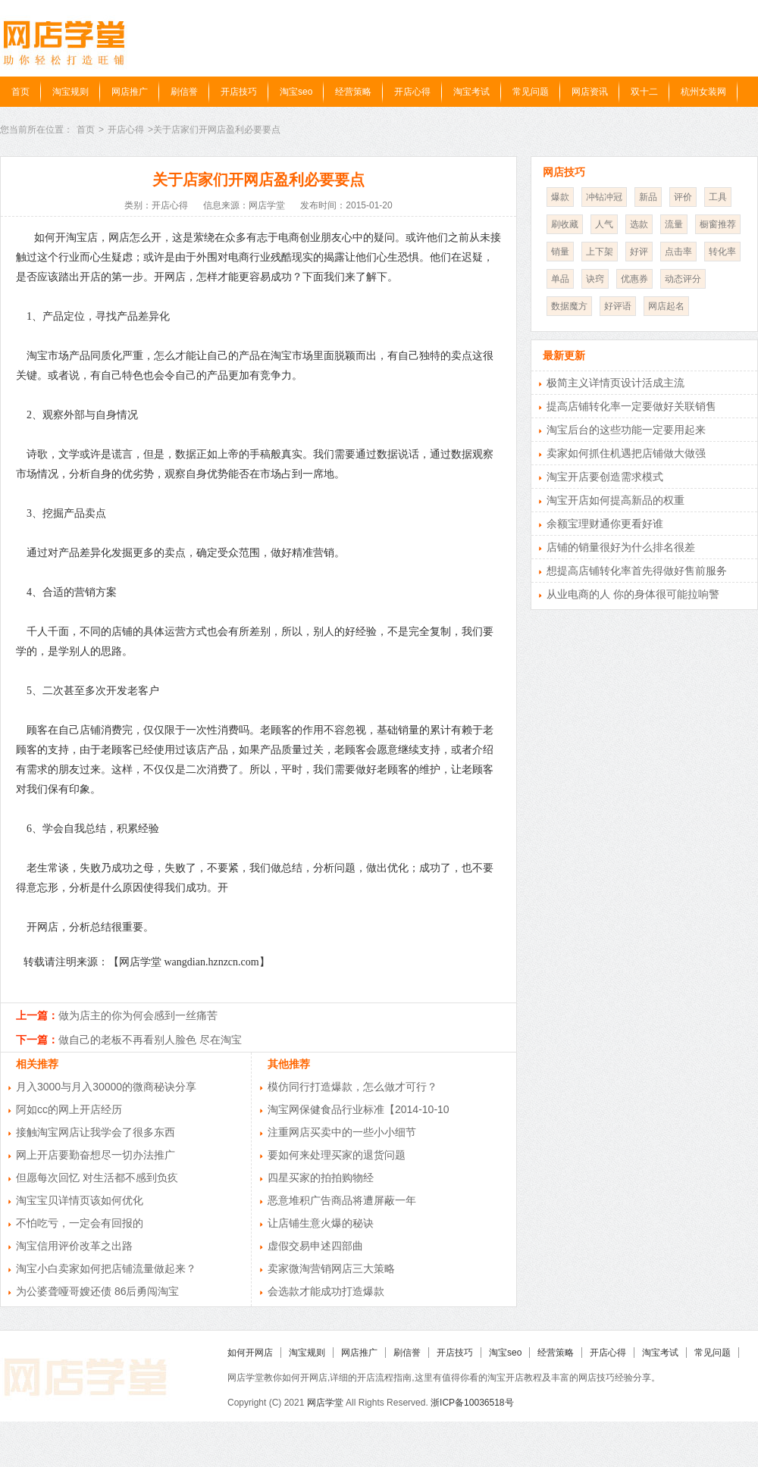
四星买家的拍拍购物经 (321, 1177)
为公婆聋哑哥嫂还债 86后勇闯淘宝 (97, 1291)
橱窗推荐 (718, 224)
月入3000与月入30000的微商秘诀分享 (106, 1087)
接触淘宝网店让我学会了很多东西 (95, 1132)
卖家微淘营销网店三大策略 (331, 1268)
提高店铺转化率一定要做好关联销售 (631, 406)
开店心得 (412, 91)
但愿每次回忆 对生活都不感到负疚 (97, 1177)
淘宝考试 (471, 91)
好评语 (617, 306)
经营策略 (353, 91)
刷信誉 (184, 91)
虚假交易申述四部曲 (315, 1246)
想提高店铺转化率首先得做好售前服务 (637, 571)
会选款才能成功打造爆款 (326, 1291)
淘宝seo (296, 91)
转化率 (722, 251)
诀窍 (595, 279)
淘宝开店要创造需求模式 (605, 477)
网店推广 (129, 91)
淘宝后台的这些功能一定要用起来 (626, 430)
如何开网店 (250, 1352)
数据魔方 (569, 306)
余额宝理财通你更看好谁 (605, 524)
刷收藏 (564, 224)
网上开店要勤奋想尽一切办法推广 (95, 1155)
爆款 (560, 197)
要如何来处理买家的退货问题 (337, 1155)
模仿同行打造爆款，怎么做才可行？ (352, 1087)
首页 (20, 91)
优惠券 (634, 279)
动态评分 (683, 279)
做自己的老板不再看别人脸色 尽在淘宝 (150, 1040)
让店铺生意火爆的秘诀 (321, 1223)
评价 (683, 197)
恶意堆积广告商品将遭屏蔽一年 (342, 1200)
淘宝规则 (70, 91)
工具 (718, 197)
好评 (639, 251)
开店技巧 (239, 91)
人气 (604, 224)
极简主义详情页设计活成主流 (615, 383)
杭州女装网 (703, 91)
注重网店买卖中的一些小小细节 (342, 1132)
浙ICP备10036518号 (472, 1402)
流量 (674, 224)
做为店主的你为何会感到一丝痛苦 (138, 1015)
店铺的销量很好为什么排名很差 (621, 547)
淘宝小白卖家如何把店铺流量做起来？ (106, 1268)
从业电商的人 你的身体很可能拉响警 (633, 594)
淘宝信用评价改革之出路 (74, 1246)
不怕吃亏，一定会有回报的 (79, 1223)
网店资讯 (590, 91)
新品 (648, 197)
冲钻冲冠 (604, 197)
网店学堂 (325, 1402)
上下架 (599, 251)
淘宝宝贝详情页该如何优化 (79, 1200)
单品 (560, 279)
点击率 (678, 251)
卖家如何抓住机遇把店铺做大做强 (626, 453)
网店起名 (666, 306)
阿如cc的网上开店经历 (69, 1109)
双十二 (644, 91)
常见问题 (530, 91)
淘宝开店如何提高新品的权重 (615, 500)
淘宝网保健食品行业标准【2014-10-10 (358, 1109)
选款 (639, 224)
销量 (560, 251)
